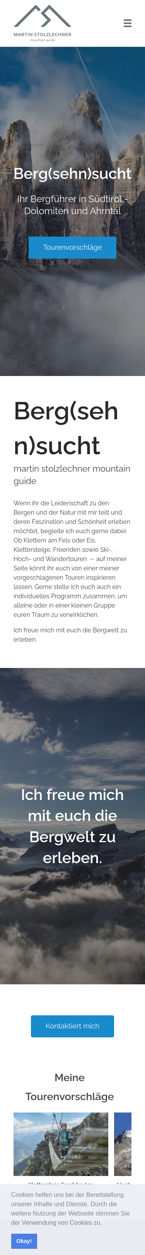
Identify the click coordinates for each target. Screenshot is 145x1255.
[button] (105, 1223)
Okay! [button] (24, 1241)
